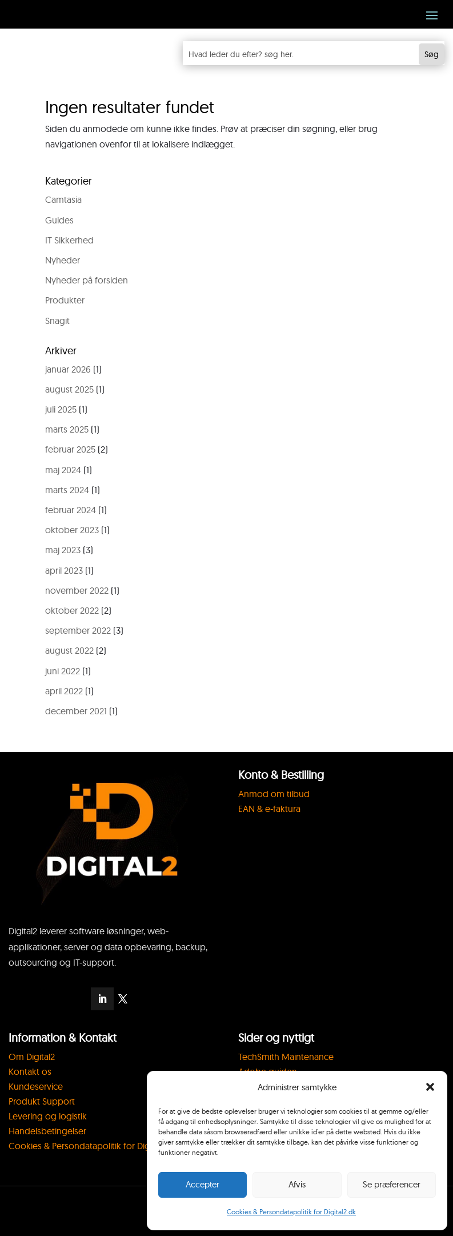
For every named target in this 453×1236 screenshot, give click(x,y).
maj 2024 (63, 469)
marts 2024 (67, 489)
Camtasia (63, 199)
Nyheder (62, 260)
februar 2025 (70, 449)
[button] (430, 1087)
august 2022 (69, 650)
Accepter (202, 1184)
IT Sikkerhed (69, 240)
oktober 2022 (72, 610)
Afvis (297, 1184)
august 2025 (69, 389)
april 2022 (64, 691)
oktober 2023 (72, 529)
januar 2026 (68, 369)
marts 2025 (67, 429)
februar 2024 (70, 509)
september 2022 (78, 630)
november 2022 (77, 590)
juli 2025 (61, 409)
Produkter (65, 300)
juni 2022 (62, 671)
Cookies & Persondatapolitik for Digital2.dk (291, 1211)
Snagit (57, 320)
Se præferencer (391, 1184)
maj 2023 (63, 549)
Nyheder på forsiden (86, 280)
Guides (59, 220)
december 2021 (76, 711)
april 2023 (64, 570)
